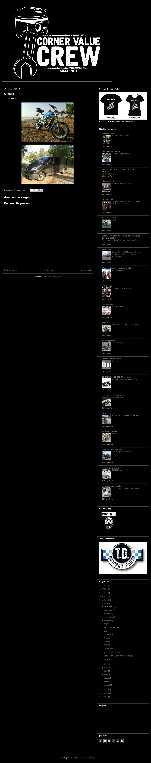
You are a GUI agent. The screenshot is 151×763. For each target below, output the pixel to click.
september (108, 617)
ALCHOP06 (107, 250)
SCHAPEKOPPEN (109, 432)
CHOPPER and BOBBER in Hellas (116, 377)
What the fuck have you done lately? (117, 268)
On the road (108, 634)
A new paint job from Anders (123, 154)
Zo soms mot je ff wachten (122, 288)
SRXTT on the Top (111, 627)
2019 (104, 586)
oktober (107, 614)
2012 (104, 693)
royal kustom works (110, 468)
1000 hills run (117, 470)
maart (106, 678)
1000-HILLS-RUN (109, 218)
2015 (104, 600)
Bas (105, 631)
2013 (104, 690)
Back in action (117, 397)
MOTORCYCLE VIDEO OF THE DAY (126, 325)
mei (106, 671)
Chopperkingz (108, 181)
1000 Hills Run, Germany (121, 306)
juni (106, 667)
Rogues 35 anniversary (113, 652)
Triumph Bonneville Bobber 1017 (124, 379)
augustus (108, 621)
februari (107, 682)
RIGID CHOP (107, 413)
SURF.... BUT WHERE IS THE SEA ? (126, 415)
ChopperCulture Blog (111, 151)
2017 (104, 593)
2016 (104, 596)
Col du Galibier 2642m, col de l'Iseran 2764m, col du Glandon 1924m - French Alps (126, 254)
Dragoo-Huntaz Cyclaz (111, 359)
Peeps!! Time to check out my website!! (127, 488)
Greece (107, 638)
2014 (104, 603)
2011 (104, 697)
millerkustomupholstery (112, 486)
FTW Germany (108, 133)
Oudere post (85, 270)
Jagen (106, 624)
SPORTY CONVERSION (112, 450)
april (106, 674)
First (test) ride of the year (122, 452)
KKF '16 (115, 434)
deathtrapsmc (108, 304)
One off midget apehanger (122, 343)
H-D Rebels (107, 286)
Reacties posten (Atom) (53, 277)
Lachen (107, 659)
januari (107, 685)
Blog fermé (116, 361)
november (108, 610)
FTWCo (105, 322)
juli (105, 664)
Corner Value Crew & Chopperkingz (118, 656)
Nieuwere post (10, 270)
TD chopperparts (109, 341)
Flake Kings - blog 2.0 (111, 395)
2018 (114, 220)
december (108, 606)
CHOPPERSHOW (109, 174)
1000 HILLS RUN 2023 (121, 135)
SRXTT (107, 645)
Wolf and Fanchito (119, 270)
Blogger (93, 758)
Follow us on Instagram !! (121, 183)
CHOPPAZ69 (107, 199)
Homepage (48, 270)
